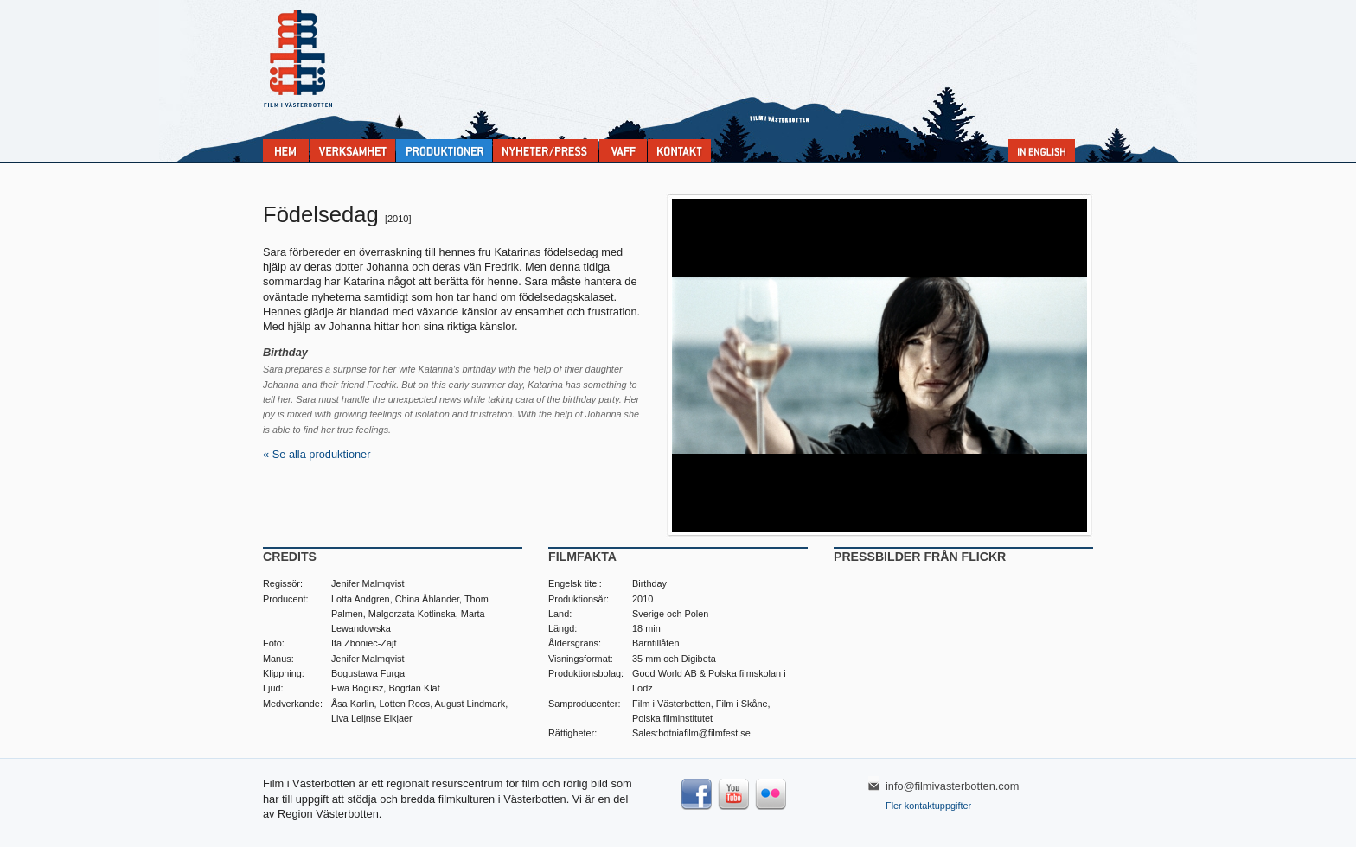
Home (286, 150)
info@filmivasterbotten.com (953, 786)
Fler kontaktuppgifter (928, 805)
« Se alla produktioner (317, 454)
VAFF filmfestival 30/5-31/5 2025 (623, 150)
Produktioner (444, 150)
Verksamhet (352, 150)
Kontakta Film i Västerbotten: (679, 150)
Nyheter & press (545, 150)
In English (1041, 150)
